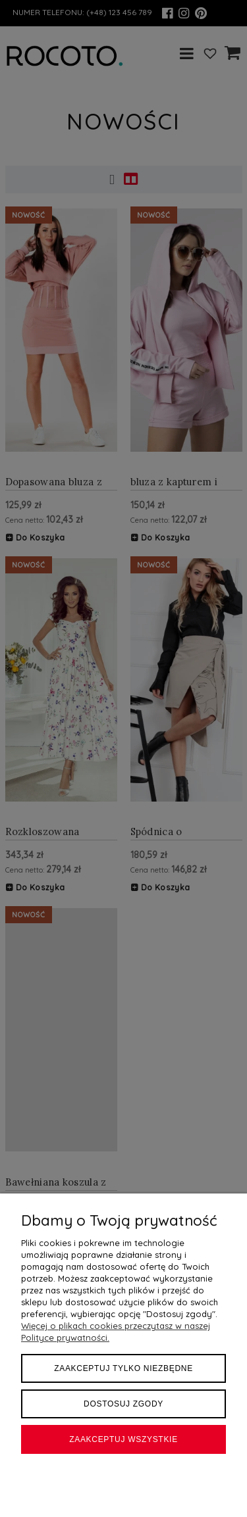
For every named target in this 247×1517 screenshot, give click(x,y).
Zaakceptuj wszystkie (123, 1439)
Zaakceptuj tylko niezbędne (123, 1368)
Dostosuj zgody (123, 1404)
